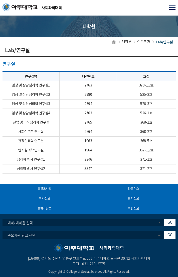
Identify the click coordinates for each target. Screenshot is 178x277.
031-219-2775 (93, 264)
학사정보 (44, 198)
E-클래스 (133, 188)
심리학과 (143, 42)
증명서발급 (44, 208)
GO (169, 223)
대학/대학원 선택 (20, 222)
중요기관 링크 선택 (22, 235)
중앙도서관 (44, 188)
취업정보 (133, 208)
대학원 (127, 42)
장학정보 (133, 198)
